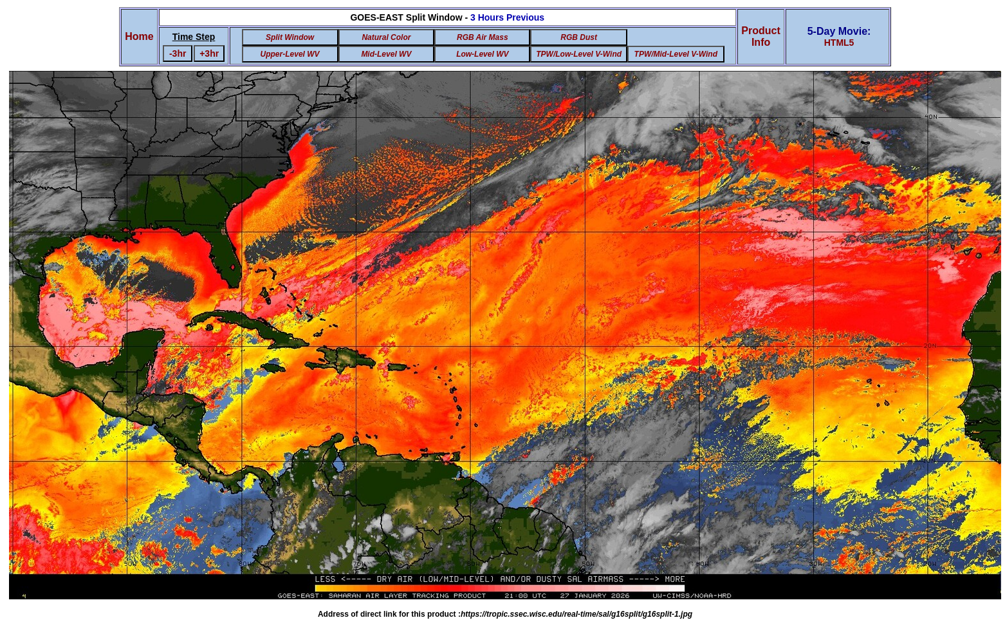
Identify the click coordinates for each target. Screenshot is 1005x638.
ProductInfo (760, 36)
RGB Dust (578, 37)
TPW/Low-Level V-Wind (579, 54)
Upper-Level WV (290, 54)
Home (139, 36)
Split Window (290, 37)
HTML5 (839, 42)
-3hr (177, 53)
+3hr (209, 53)
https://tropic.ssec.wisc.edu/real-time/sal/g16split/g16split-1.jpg (576, 614)
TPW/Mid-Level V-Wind (675, 54)
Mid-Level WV (386, 54)
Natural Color (386, 37)
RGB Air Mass (482, 37)
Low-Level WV (482, 54)
